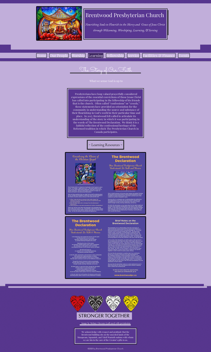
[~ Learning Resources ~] (105, 145)
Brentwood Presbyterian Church (125, 14)
